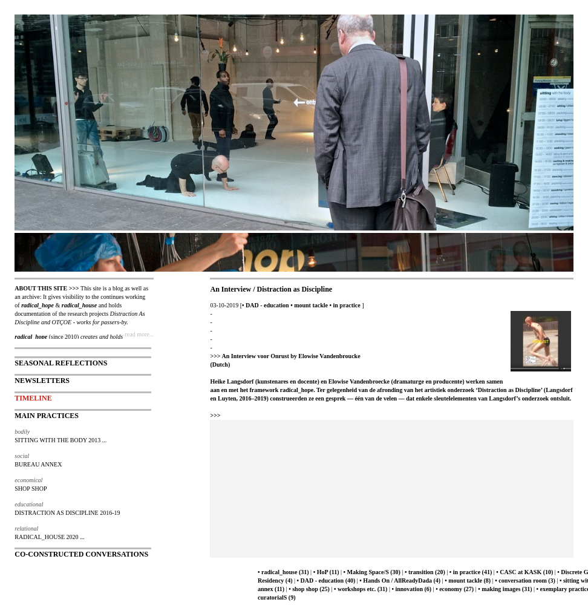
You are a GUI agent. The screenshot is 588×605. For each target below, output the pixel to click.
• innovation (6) (411, 589)
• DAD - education (265, 305)
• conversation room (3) (525, 580)
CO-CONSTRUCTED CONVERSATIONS (81, 554)
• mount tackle (309, 305)
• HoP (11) (326, 572)
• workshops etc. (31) (361, 589)
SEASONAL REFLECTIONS (61, 363)
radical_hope (37, 305)
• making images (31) (505, 589)
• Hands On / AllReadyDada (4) (399, 580)
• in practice (344, 305)
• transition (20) (425, 572)
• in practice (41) (470, 572)
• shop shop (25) (309, 589)
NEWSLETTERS (42, 380)
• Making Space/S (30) (372, 572)
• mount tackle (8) (468, 580)
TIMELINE (33, 398)
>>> (215, 415)
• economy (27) (455, 589)
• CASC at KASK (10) (524, 572)
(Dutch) (220, 364)
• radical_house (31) (283, 572)
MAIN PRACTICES (47, 415)
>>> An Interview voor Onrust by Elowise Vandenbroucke (285, 356)
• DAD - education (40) (326, 580)
